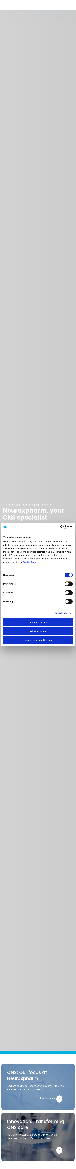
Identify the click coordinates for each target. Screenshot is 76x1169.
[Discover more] (59, 1099)
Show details (60, 613)
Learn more (47, 1149)
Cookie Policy (30, 562)
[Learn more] (59, 1150)
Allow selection (38, 631)
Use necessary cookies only (38, 640)
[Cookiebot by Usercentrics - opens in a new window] (60, 527)
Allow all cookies (38, 622)
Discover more (47, 1098)
